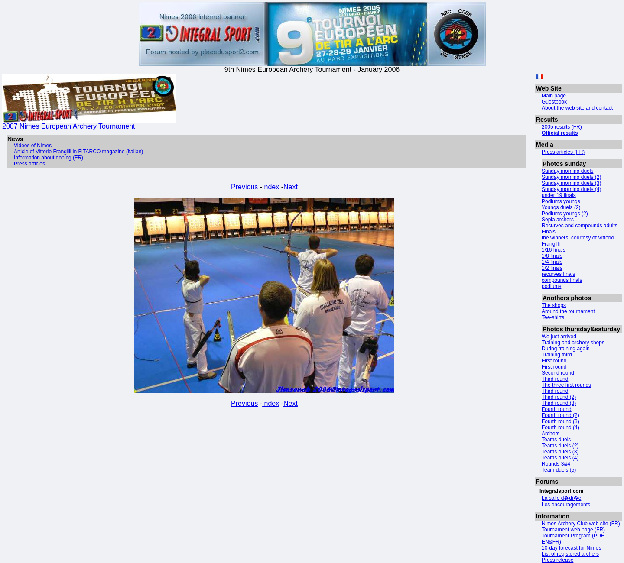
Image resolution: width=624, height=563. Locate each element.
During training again (566, 349)
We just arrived (559, 336)
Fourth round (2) (560, 415)
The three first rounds (566, 385)
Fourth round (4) (560, 427)
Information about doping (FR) (48, 158)
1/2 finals (552, 268)
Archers (550, 433)
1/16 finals (554, 250)
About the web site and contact (577, 108)
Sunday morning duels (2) (571, 177)
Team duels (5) (559, 470)
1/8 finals (552, 256)
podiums (551, 286)
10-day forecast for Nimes (571, 548)
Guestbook (554, 102)
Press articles (29, 164)
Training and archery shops (573, 343)
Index (270, 187)
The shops (554, 305)
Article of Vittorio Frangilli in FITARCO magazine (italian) (78, 152)
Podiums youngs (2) (565, 213)
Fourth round (557, 409)
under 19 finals (559, 195)
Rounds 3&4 (556, 464)
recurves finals (558, 274)
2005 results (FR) (562, 127)
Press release (557, 560)
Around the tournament (568, 311)
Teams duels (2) (560, 446)
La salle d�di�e (561, 498)
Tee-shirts (553, 317)
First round (554, 361)
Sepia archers (558, 220)
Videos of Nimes (33, 145)
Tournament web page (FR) (573, 530)
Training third (557, 355)
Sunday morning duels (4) (571, 189)
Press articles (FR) (563, 152)
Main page (554, 96)
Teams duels (556, 440)
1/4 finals (552, 262)
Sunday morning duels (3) (571, 183)
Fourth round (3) (560, 421)
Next (290, 187)
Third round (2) (559, 397)
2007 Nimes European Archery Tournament (89, 123)
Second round (558, 373)
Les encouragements (566, 505)
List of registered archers (570, 554)
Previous (244, 187)
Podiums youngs (561, 201)
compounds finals (562, 280)
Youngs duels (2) (561, 207)
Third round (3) (559, 403)
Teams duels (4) (560, 458)
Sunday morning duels (567, 171)
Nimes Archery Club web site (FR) (581, 524)
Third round (555, 379)
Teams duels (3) (560, 452)
